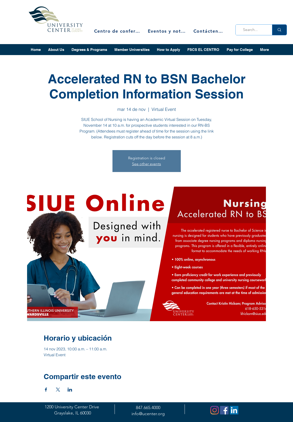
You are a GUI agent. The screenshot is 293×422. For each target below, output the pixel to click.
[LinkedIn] (234, 410)
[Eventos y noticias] (167, 31)
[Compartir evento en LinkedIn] (70, 390)
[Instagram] (214, 410)
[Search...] (252, 30)
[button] (56, 49)
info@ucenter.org (148, 413)
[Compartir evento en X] (58, 390)
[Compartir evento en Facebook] (46, 390)
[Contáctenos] (208, 31)
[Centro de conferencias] (118, 31)
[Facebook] (224, 410)
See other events (146, 164)
